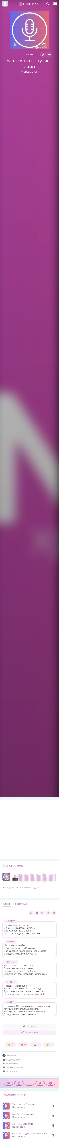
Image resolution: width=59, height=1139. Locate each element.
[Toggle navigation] (55, 3)
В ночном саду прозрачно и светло (31, 1134)
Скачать (29, 1026)
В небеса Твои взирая (23, 1114)
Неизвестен (29, 71)
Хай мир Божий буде (22, 1124)
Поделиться (29, 1032)
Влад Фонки (9, 1056)
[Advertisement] (29, 829)
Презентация (20, 904)
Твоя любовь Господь (23, 1104)
